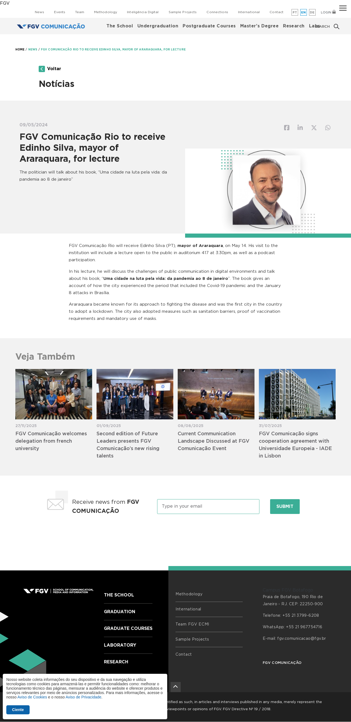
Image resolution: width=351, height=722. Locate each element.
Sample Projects (183, 12)
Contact (277, 12)
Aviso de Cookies (32, 697)
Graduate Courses (128, 628)
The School (119, 26)
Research (294, 26)
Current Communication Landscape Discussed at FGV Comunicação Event (214, 441)
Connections (217, 12)
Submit (284, 506)
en (303, 12)
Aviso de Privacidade (83, 697)
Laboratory (120, 645)
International (249, 12)
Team (79, 12)
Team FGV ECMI (192, 624)
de (312, 12)
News (39, 12)
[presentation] (175, 535)
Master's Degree (259, 26)
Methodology (105, 12)
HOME (19, 49)
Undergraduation (157, 26)
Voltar (50, 69)
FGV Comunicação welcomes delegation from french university (51, 441)
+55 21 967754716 (304, 627)
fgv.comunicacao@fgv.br (301, 639)
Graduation (119, 612)
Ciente (18, 709)
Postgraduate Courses (209, 26)
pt (295, 12)
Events (60, 12)
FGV (5, 3)
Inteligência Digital (142, 12)
